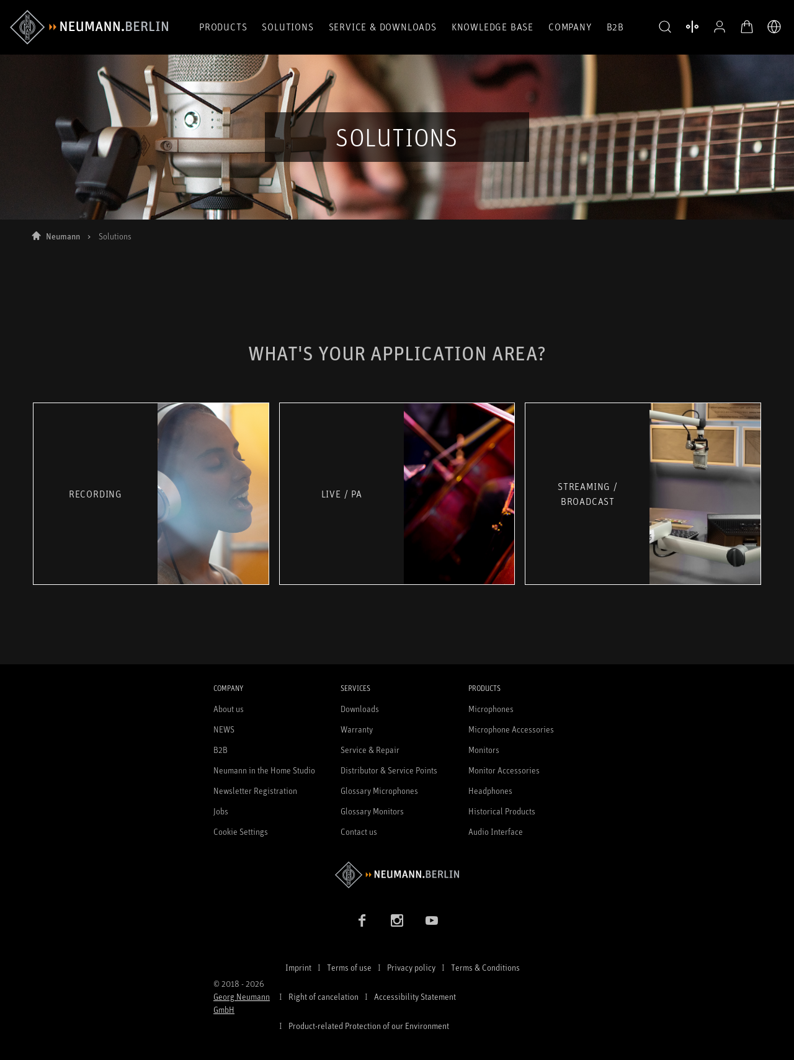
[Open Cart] (747, 27)
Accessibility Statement (415, 996)
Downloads (360, 708)
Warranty (357, 729)
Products (223, 26)
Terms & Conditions (485, 967)
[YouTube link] (431, 920)
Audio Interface (495, 831)
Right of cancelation (323, 996)
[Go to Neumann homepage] (397, 875)
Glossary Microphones (379, 790)
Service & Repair (370, 749)
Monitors (483, 749)
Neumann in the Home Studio (264, 770)
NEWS (223, 729)
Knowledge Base (492, 26)
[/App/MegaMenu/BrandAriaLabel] (89, 27)
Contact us (359, 831)
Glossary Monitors (372, 811)
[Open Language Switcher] (774, 27)
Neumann (63, 236)
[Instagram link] (397, 920)
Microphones (491, 708)
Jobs (220, 811)
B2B (615, 26)
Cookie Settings (240, 831)
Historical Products (501, 811)
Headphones (490, 790)
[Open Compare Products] (692, 27)
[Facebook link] (362, 920)
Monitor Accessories (504, 770)
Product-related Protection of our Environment (368, 1025)
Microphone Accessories (511, 729)
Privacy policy (411, 967)
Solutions (287, 26)
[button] (665, 27)
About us (228, 708)
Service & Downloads (383, 26)
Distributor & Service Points (389, 770)
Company (570, 26)
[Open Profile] (719, 27)
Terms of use (349, 967)
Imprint (298, 967)
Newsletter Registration (255, 790)
